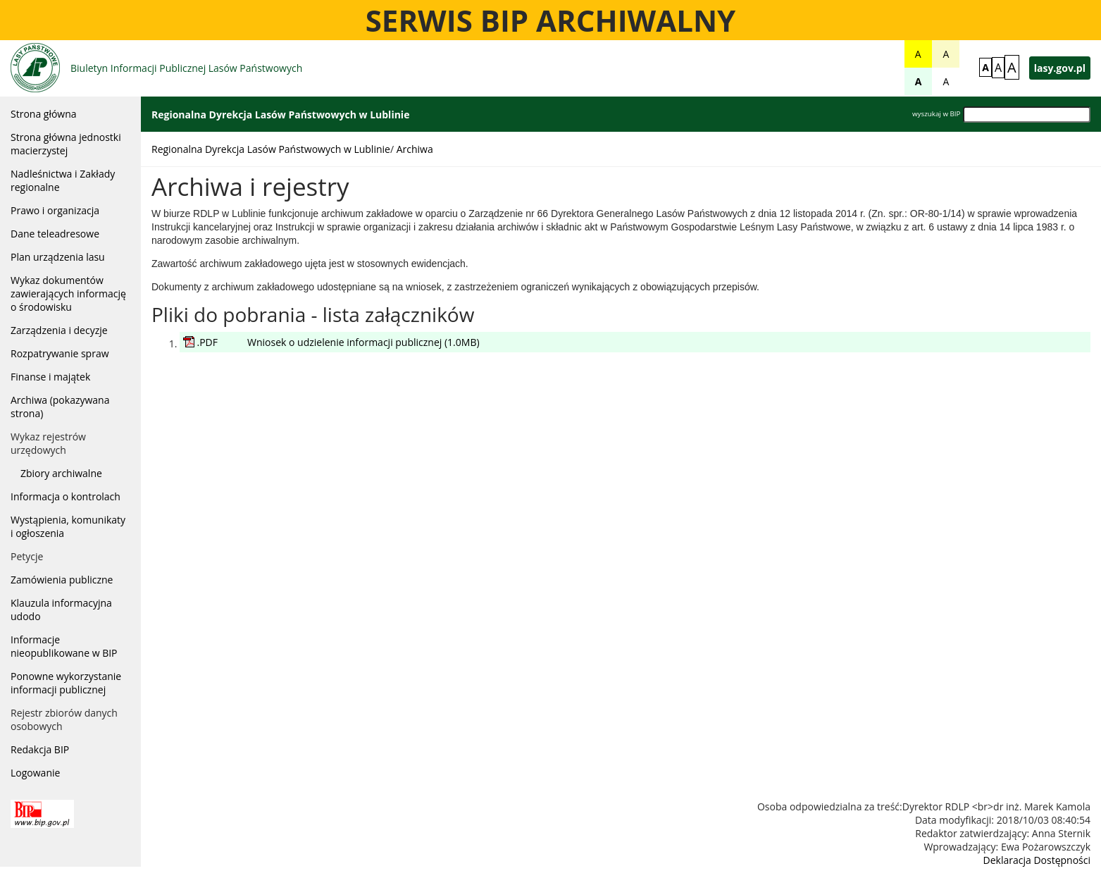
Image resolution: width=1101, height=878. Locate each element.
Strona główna (44, 113)
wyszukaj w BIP (936, 113)
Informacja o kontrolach (65, 496)
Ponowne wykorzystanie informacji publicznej (66, 682)
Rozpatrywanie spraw (60, 353)
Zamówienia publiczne (62, 579)
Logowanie (35, 772)
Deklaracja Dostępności (1036, 860)
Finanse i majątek (50, 376)
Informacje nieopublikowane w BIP (64, 646)
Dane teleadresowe (55, 233)
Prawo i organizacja (55, 210)
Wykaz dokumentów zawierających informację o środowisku (68, 293)
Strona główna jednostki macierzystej (66, 143)
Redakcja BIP (40, 749)
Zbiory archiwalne (61, 473)
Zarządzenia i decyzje (59, 330)
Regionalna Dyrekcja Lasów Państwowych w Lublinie (270, 149)
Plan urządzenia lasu (58, 257)
